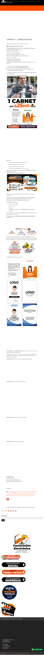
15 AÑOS (38, 1)
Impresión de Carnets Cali (11, 495)
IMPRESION (16, 1)
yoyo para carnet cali (30, 495)
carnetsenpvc (32, 492)
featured (23, 494)
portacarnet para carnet (21, 495)
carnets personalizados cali (24, 492)
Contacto (4, 6)
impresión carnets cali (30, 494)
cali (17, 491)
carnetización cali (30, 491)
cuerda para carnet (10, 494)
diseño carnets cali (18, 494)
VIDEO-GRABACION (31, 1)
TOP (41, 618)
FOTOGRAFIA (23, 1)
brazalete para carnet (11, 491)
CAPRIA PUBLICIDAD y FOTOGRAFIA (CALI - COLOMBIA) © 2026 (17, 653)
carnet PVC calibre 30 (22, 491)
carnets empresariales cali (13, 492)
